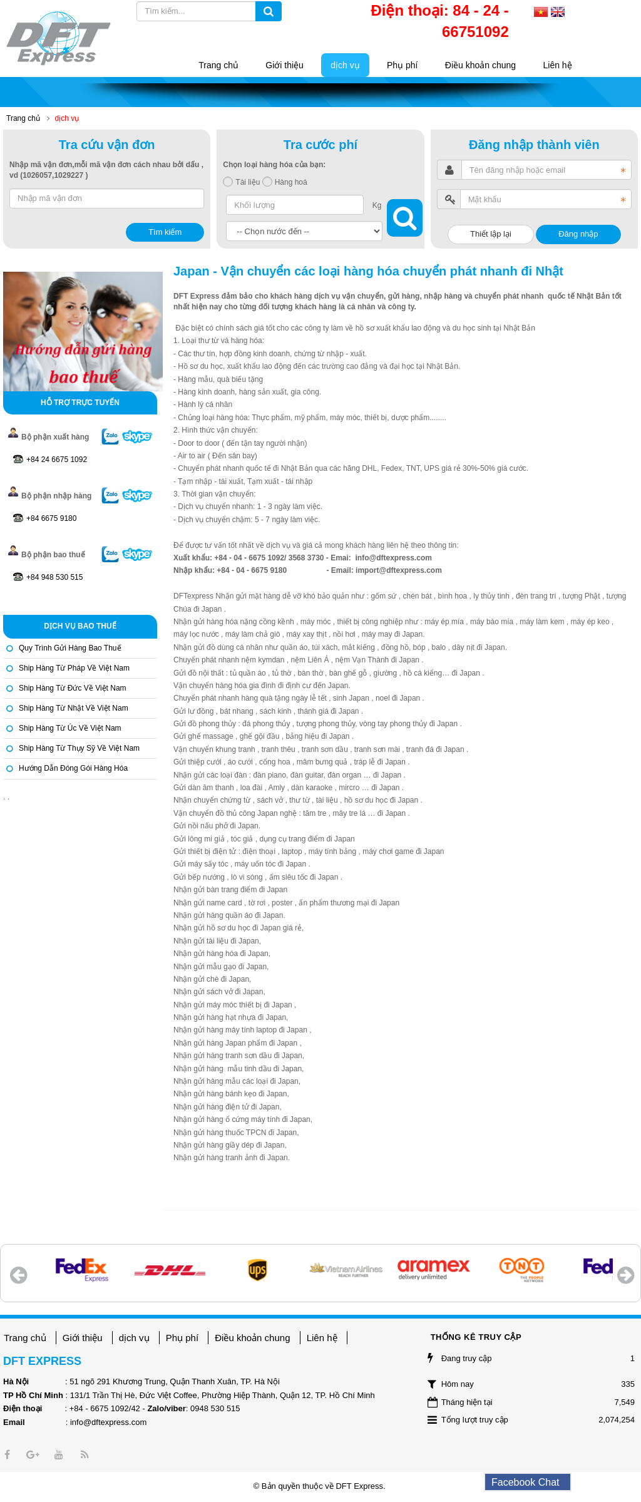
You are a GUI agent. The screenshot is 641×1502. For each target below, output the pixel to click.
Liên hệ (322, 1337)
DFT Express (359, 1486)
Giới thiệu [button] (284, 65)
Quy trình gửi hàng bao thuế (70, 648)
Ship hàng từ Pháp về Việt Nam (74, 668)
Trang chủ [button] (218, 65)
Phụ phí (182, 1337)
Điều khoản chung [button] (480, 65)
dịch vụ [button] (345, 65)
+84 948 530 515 (54, 577)
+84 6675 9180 (51, 518)
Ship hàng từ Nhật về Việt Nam (73, 708)
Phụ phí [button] (402, 65)
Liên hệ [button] (557, 65)
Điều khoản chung (252, 1337)
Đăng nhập (578, 234)
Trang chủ (25, 1337)
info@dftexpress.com (108, 1422)
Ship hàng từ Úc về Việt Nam (70, 728)
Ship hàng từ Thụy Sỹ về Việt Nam (79, 748)
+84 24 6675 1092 (56, 459)
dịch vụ (134, 1337)
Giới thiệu (83, 1337)
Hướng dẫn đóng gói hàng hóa (73, 768)
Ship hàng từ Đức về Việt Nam (72, 688)
